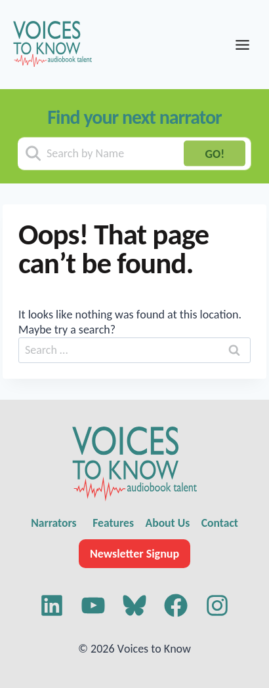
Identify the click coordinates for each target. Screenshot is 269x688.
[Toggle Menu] (242, 44)
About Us (168, 523)
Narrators (53, 523)
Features (113, 523)
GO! (214, 153)
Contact (219, 523)
